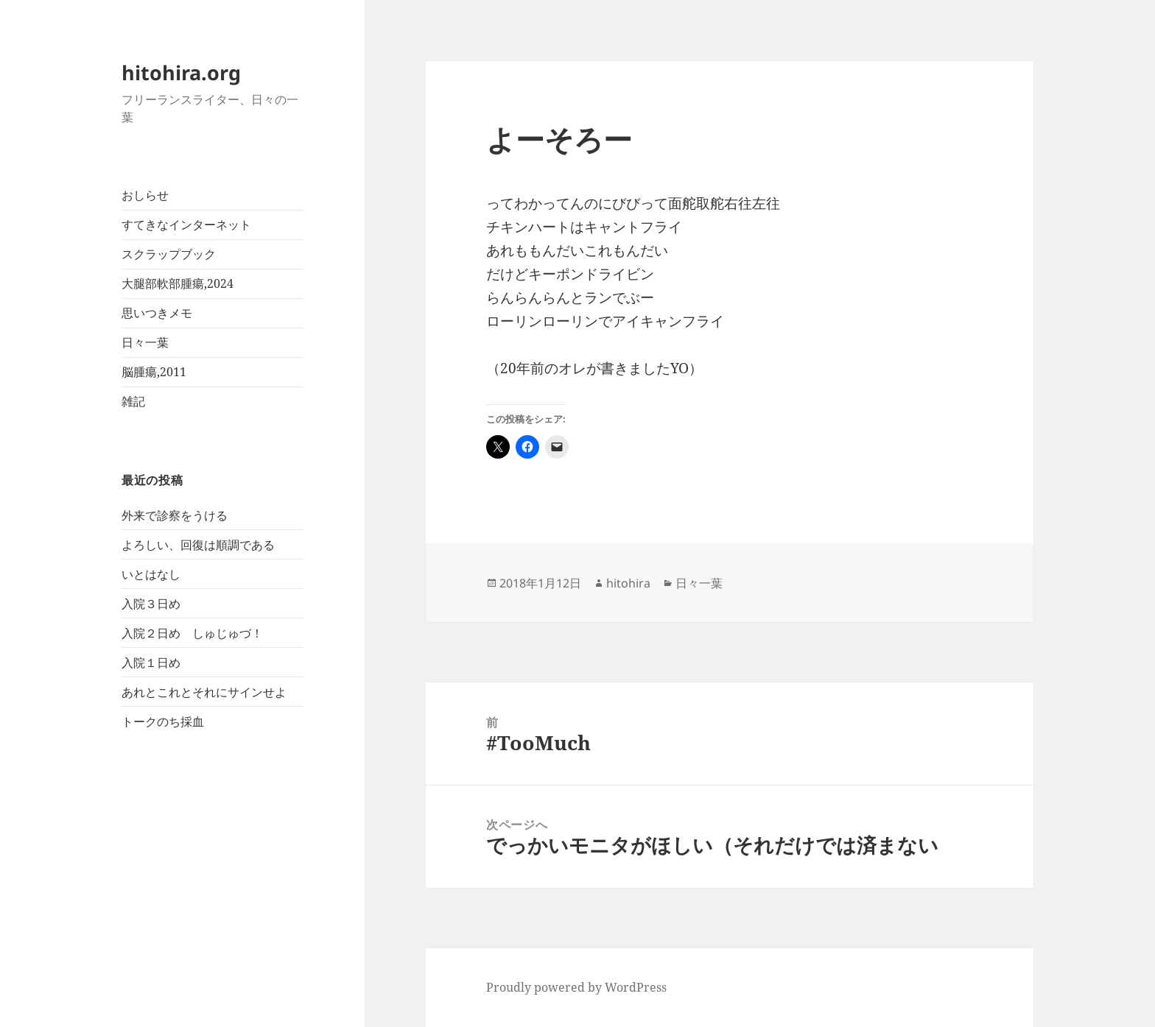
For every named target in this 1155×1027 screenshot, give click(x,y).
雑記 (133, 401)
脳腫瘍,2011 (154, 372)
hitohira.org (181, 72)
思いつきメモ (157, 313)
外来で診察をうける (175, 515)
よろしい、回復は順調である (198, 545)
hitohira (628, 583)
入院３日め (151, 604)
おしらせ (145, 195)
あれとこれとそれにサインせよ (204, 692)
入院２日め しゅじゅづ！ (192, 633)
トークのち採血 (163, 721)
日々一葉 (145, 342)
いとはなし (151, 574)
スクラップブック (169, 254)
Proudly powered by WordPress (576, 987)
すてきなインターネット (186, 224)
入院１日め (151, 662)
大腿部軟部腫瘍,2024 (178, 283)
